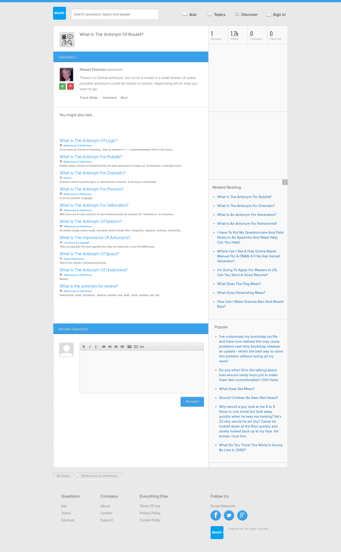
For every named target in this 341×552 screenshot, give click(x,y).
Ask (189, 14)
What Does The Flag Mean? (239, 284)
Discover (246, 14)
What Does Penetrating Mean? (241, 293)
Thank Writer (89, 98)
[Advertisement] (112, 129)
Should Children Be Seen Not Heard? (248, 398)
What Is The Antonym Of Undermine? (94, 270)
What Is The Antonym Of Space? (89, 254)
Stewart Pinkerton (93, 70)
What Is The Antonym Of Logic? (89, 140)
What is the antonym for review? (89, 286)
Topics (216, 14)
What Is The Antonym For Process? (92, 189)
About (105, 506)
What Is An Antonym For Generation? (246, 215)
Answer (192, 401)
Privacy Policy (150, 513)
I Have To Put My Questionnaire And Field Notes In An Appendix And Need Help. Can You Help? (250, 237)
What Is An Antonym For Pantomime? (247, 224)
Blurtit (59, 14)
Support (106, 520)
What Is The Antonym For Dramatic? (92, 173)
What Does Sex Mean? (236, 389)
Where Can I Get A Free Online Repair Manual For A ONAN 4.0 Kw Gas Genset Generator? (248, 256)
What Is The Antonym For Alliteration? (94, 205)
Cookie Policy (150, 520)
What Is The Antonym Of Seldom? (90, 221)
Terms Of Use (150, 506)
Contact (106, 513)
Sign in (275, 14)
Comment (109, 98)
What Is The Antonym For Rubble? (91, 157)
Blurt (124, 98)
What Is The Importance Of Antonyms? (95, 237)
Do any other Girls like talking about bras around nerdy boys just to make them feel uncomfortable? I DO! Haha (248, 375)
